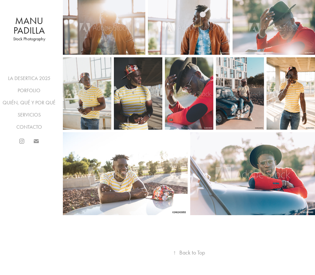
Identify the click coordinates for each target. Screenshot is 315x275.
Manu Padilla (29, 25)
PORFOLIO (29, 90)
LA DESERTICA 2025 (29, 78)
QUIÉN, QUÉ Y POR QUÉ (29, 103)
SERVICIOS (29, 115)
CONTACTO (29, 127)
